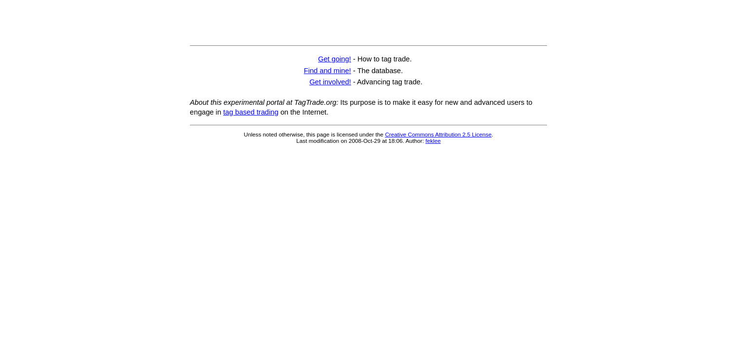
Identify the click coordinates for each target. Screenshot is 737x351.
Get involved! (330, 82)
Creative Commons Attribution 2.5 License (438, 134)
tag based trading (250, 112)
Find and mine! (327, 71)
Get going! (334, 59)
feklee (432, 140)
